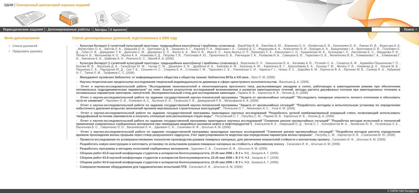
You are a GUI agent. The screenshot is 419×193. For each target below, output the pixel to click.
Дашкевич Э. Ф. (179, 66)
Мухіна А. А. (129, 55)
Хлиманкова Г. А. (367, 55)
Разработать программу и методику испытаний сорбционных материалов (134, 148)
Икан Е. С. (214, 52)
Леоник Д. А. (290, 92)
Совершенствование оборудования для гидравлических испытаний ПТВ (133, 166)
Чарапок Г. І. (267, 69)
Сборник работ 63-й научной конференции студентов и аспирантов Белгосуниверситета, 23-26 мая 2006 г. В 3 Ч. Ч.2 (164, 157)
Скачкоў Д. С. (247, 48)
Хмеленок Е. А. (92, 58)
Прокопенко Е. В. (220, 55)
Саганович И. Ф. (188, 127)
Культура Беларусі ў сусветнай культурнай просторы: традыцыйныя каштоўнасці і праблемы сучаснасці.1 (159, 63)
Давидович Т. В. (111, 52)
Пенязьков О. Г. (234, 108)
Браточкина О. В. (368, 48)
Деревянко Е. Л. (158, 52)
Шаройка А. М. (308, 69)
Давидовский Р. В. (209, 100)
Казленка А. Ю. (250, 66)
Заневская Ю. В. (361, 123)
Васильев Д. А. (107, 66)
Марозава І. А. (225, 48)
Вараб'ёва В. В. (248, 45)
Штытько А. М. (212, 127)
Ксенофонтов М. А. (335, 123)
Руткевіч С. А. (324, 63)
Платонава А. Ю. (195, 55)
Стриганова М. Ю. (374, 134)
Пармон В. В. (246, 92)
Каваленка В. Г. (274, 66)
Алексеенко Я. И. (295, 48)
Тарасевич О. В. (316, 55)
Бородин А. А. (318, 48)
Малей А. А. (156, 58)
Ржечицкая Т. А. (246, 55)
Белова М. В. (85, 66)
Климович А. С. (139, 100)
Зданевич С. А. (164, 127)
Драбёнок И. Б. (203, 66)
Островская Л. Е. (387, 123)
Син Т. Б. (132, 69)
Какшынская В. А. (278, 63)
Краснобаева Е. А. (300, 66)
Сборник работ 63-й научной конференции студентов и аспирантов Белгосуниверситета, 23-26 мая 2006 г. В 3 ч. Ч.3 (164, 162)
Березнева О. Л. (252, 63)
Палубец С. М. (251, 116)
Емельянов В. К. (266, 123)
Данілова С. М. (134, 52)
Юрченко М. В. (354, 69)
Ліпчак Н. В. (84, 55)
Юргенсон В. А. (330, 69)
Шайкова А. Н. (114, 58)
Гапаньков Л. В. (184, 100)
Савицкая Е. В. (292, 55)
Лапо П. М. (258, 77)
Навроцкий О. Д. (291, 123)
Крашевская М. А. (313, 52)
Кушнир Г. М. (325, 66)
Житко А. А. (180, 52)
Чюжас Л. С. (286, 69)
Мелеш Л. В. (345, 66)
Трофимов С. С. (114, 72)
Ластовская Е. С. (363, 52)
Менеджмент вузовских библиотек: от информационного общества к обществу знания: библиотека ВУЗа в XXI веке (164, 77)
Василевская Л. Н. (139, 127)
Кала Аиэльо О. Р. (236, 52)
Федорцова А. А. (269, 48)
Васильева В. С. (87, 127)
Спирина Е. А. (173, 69)
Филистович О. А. (90, 48)
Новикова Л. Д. (151, 55)
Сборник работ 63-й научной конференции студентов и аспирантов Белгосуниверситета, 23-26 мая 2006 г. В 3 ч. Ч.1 (164, 153)
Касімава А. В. (302, 63)
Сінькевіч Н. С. (151, 69)
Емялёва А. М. (227, 66)
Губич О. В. (89, 52)
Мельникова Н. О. (107, 55)
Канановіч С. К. (261, 52)
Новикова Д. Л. (367, 66)
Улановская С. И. (245, 69)
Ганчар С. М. (157, 66)
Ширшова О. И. (134, 48)
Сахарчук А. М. (347, 63)
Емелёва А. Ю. (271, 45)
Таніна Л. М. (92, 72)
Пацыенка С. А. (87, 69)
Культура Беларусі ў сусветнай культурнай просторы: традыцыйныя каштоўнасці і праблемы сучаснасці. (157, 45)
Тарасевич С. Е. (219, 69)
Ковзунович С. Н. (286, 52)
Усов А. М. (279, 108)
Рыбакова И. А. (269, 55)
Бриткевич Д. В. (158, 48)
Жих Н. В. (197, 52)
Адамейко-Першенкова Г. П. (379, 63)
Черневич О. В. (116, 100)
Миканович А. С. (258, 108)
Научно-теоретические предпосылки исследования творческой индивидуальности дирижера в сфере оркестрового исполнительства (178, 81)
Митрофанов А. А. (236, 100)
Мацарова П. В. (387, 52)
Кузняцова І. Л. (338, 52)
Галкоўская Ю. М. (133, 66)
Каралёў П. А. (203, 48)
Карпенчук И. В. (268, 92)
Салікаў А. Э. (375, 69)
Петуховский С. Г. (227, 116)
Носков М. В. (389, 66)
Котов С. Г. (312, 123)
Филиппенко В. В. (342, 55)
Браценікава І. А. (342, 48)
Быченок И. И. (162, 100)
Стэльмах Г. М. (195, 69)
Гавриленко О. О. (113, 127)
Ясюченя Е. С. (136, 58)
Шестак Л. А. (113, 48)
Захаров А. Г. (260, 153)
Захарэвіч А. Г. (181, 48)
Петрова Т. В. (172, 55)
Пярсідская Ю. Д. (111, 69)
